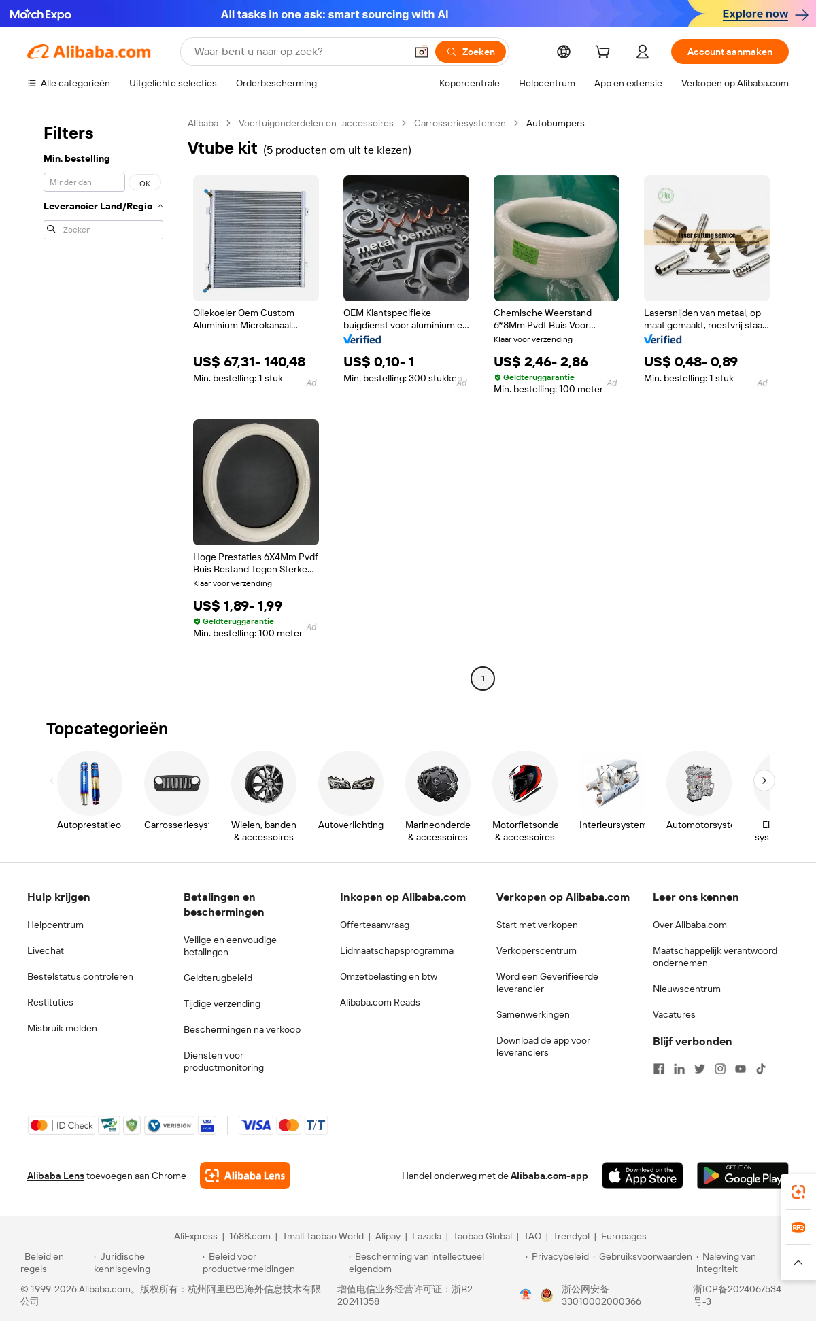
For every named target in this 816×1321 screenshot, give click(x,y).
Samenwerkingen (533, 1014)
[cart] (605, 53)
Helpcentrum (55, 924)
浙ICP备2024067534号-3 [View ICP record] (737, 1295)
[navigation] (103, 402)
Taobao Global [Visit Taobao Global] (482, 1236)
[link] (798, 1192)
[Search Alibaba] (298, 51)
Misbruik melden (62, 1028)
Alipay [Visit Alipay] (388, 1236)
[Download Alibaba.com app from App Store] (642, 1175)
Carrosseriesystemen (460, 123)
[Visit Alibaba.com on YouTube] (740, 1069)
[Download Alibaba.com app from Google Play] (743, 1175)
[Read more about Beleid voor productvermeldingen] (274, 1262)
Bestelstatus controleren (80, 976)
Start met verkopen (537, 924)
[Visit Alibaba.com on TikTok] (761, 1069)
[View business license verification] (526, 1295)
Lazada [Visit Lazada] (426, 1236)
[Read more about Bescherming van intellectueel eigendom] (435, 1262)
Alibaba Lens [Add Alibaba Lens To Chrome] (55, 1175)
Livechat (45, 950)
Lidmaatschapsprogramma (397, 950)
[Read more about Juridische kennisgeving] (146, 1262)
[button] (421, 52)
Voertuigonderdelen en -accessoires (316, 123)
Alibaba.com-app (549, 1175)
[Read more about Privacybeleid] (557, 1262)
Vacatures (674, 1014)
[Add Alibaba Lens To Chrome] (245, 1175)
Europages (624, 1236)
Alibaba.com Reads (380, 1002)
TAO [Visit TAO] (532, 1236)
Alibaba (203, 123)
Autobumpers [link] (555, 123)
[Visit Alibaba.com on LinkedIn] (679, 1069)
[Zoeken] (470, 52)
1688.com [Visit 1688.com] (250, 1236)
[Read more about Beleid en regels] (55, 1262)
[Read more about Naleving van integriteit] (746, 1262)
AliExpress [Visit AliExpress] (196, 1236)
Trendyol (571, 1236)
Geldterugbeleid (218, 977)
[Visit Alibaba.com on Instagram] (720, 1069)
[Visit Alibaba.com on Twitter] (700, 1069)
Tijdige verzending (222, 1003)
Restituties (50, 1002)
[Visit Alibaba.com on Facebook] (659, 1069)
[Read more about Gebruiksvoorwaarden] (642, 1262)
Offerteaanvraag (374, 924)
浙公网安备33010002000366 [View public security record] (601, 1295)
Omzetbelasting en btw (388, 976)
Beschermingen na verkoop (242, 1029)
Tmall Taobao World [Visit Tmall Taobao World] (323, 1236)
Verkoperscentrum (536, 950)
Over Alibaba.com (690, 924)
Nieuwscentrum (687, 988)
